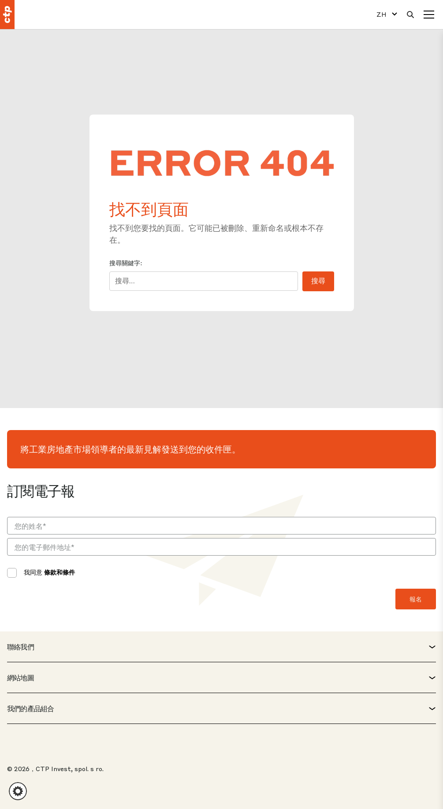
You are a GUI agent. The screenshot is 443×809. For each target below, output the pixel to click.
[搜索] (410, 14)
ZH (381, 14)
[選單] (429, 14)
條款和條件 (59, 572)
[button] (18, 791)
